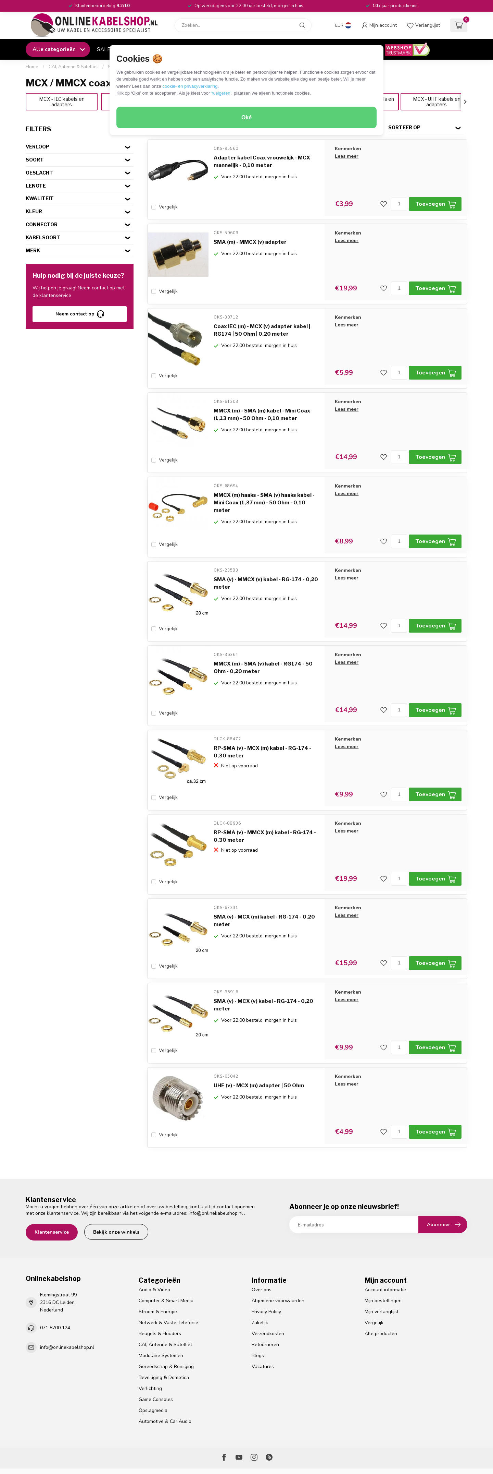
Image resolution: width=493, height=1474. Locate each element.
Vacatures (263, 1325)
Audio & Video (154, 1248)
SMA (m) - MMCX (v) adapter (250, 239)
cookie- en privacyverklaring (189, 85)
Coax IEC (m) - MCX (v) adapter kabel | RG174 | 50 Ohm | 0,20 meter (262, 323)
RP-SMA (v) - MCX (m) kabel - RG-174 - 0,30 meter (262, 728)
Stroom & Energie (158, 1270)
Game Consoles (156, 1358)
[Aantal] (399, 204)
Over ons (261, 1248)
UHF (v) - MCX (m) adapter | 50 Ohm (259, 1048)
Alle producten (381, 1292)
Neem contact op (79, 314)
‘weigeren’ (221, 93)
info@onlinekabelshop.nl (216, 1172)
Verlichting (150, 1347)
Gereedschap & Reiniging (166, 1325)
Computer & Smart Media (166, 1259)
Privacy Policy (266, 1270)
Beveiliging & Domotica (164, 1336)
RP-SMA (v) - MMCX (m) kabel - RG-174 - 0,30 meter (265, 809)
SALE (103, 49)
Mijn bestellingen (383, 1259)
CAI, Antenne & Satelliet (73, 67)
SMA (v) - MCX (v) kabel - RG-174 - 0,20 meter (263, 971)
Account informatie (385, 1248)
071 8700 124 (55, 1286)
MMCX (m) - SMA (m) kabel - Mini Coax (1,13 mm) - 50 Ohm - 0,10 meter (262, 404)
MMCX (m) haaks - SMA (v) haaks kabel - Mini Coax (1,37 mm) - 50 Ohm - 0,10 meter (264, 489)
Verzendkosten (268, 1292)
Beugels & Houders (160, 1292)
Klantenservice (52, 1191)
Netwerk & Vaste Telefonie (168, 1281)
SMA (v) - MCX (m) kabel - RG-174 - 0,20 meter (264, 890)
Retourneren (265, 1303)
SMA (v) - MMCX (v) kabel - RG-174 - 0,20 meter (266, 566)
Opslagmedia (153, 1369)
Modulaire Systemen (161, 1314)
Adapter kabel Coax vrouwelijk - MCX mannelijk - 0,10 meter (262, 161)
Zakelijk (260, 1281)
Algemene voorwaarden (278, 1259)
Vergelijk (168, 206)
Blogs (258, 1314)
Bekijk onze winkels (116, 1191)
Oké (246, 117)
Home (32, 67)
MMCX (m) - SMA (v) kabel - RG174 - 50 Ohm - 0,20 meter (263, 647)
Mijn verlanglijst (382, 1270)
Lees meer (346, 156)
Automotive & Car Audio (165, 1380)
